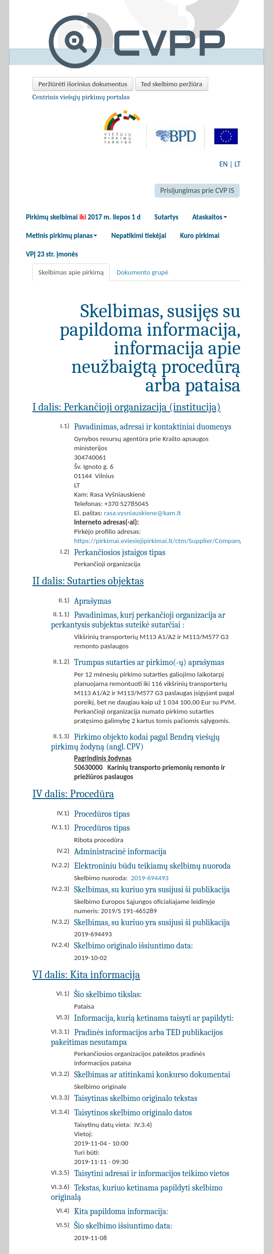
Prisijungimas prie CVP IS (197, 190)
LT (238, 164)
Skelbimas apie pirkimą (71, 272)
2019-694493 (150, 878)
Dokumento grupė (142, 272)
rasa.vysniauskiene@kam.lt (142, 513)
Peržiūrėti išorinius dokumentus (82, 84)
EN (223, 164)
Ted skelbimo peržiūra (171, 84)
